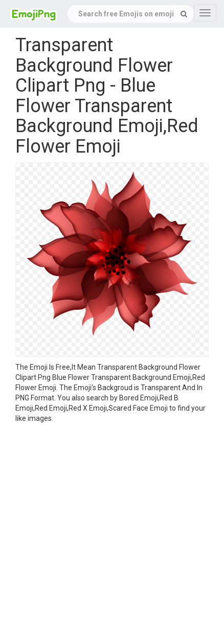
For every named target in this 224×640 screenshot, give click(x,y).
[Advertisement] (104, 533)
